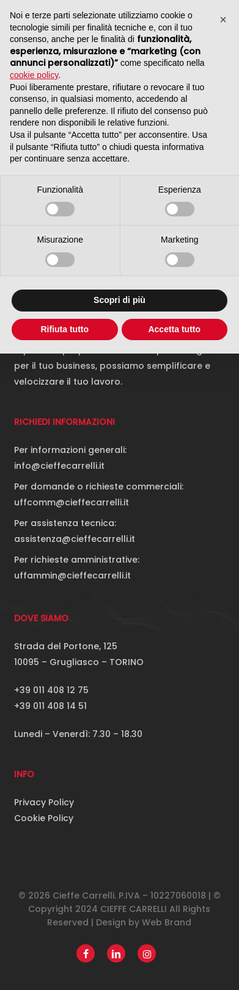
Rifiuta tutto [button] (64, 329)
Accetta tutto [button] (174, 329)
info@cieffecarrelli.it (59, 466)
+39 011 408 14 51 (50, 706)
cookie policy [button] (34, 75)
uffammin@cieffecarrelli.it (72, 575)
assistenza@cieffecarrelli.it (74, 539)
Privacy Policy (44, 802)
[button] (223, 19)
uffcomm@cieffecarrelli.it (71, 502)
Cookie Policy (43, 818)
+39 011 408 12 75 (51, 690)
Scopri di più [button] (119, 300)
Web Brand (166, 922)
